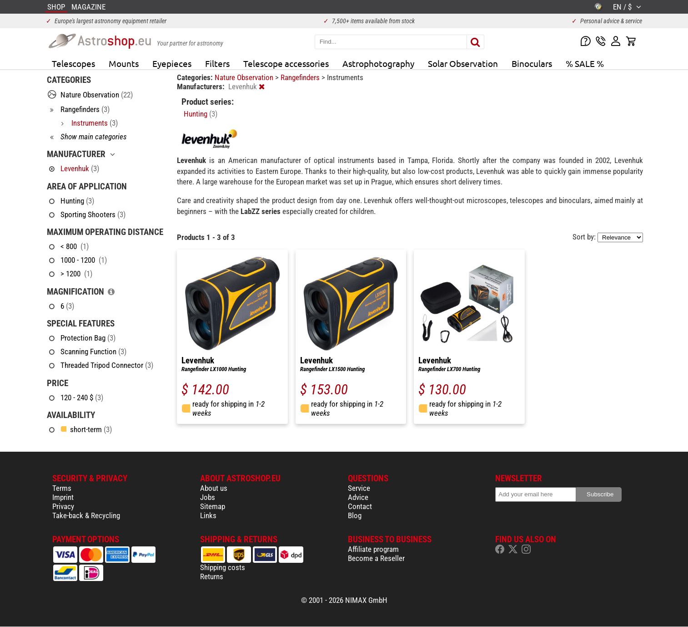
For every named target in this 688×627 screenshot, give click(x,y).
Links (208, 515)
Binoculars (532, 63)
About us (213, 488)
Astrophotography (378, 63)
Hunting (200, 113)
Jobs (207, 497)
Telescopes (73, 63)
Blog (355, 515)
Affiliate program (373, 549)
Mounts (124, 63)
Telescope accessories (286, 63)
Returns (211, 576)
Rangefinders (301, 77)
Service (359, 488)
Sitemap (212, 506)
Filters (217, 63)
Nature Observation (245, 77)
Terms (61, 488)
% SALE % (585, 63)
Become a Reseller (376, 558)
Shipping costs (222, 567)
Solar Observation (463, 63)
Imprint (63, 497)
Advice (358, 497)
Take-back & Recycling (86, 515)
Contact (360, 506)
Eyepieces (171, 63)
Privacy (63, 506)
